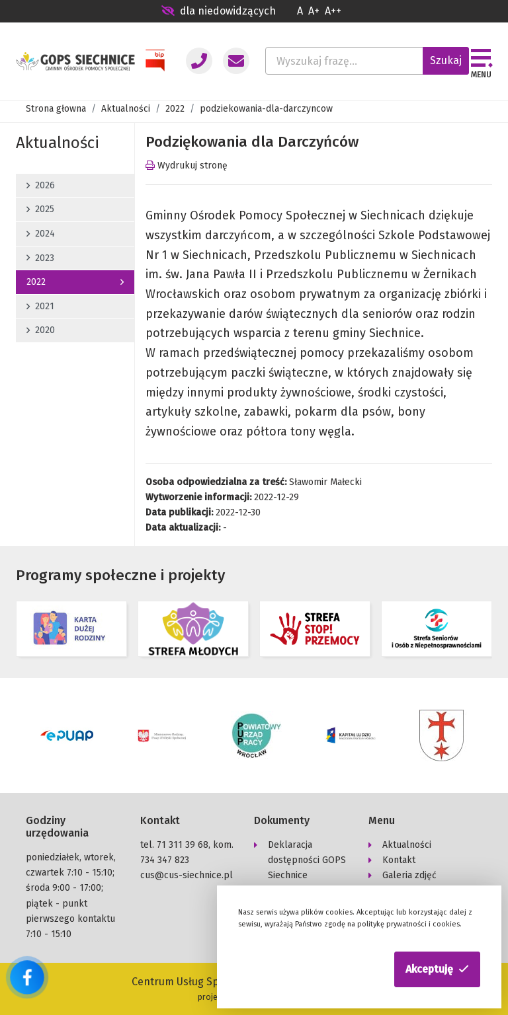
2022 (175, 108)
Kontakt (398, 860)
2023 (40, 258)
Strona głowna (56, 108)
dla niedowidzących (218, 11)
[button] (437, 969)
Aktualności (125, 108)
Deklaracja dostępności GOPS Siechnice (307, 860)
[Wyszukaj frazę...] (344, 61)
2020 (40, 330)
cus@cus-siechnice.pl (186, 875)
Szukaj (446, 60)
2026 (40, 185)
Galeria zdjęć (409, 875)
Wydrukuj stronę (187, 165)
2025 (40, 209)
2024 (40, 233)
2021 (40, 306)
